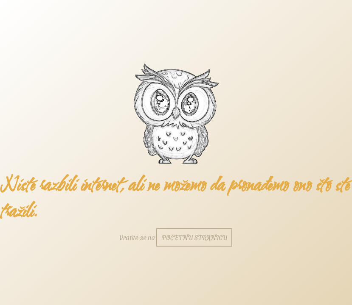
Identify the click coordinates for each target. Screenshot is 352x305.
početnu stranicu (194, 237)
